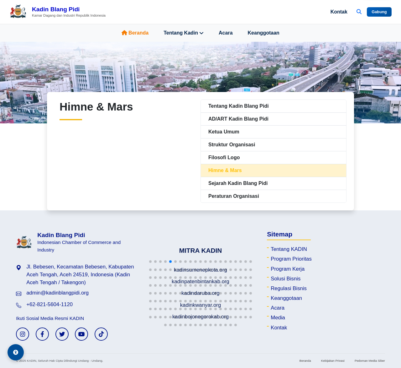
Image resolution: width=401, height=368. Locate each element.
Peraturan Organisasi (233, 196)
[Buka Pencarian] (359, 12)
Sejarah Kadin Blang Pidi (238, 183)
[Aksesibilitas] (16, 352)
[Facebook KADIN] (42, 334)
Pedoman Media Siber (370, 360)
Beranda (135, 32)
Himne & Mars (225, 170)
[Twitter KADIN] (62, 334)
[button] (150, 261)
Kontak (339, 11)
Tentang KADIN (289, 249)
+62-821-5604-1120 (49, 304)
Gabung (379, 11)
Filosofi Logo (224, 157)
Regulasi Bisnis (289, 288)
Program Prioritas (291, 259)
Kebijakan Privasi (333, 360)
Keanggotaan (263, 32)
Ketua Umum (223, 131)
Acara (225, 32)
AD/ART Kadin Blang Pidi (238, 119)
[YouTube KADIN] (81, 334)
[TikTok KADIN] (101, 334)
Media (278, 318)
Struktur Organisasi (231, 144)
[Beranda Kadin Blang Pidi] (57, 12)
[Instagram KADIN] (22, 334)
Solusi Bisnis (285, 279)
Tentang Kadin (184, 33)
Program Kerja (288, 269)
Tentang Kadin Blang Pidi (238, 106)
